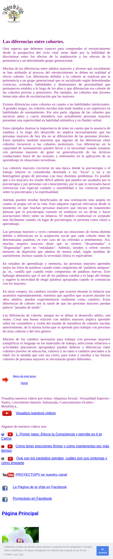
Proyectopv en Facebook (32, 498)
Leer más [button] (18, 554)
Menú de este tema (24, 376)
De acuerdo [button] (103, 551)
